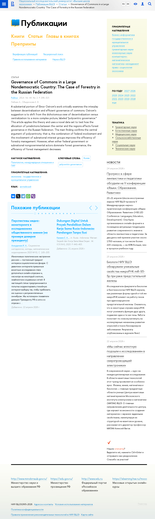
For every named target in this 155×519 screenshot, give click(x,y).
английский (25, 186)
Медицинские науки (125, 134)
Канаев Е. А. (62, 237)
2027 (126, 90)
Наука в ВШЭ (58, 59)
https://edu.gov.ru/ (62, 478)
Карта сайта (87, 514)
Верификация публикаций (25, 54)
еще (114, 102)
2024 (120, 95)
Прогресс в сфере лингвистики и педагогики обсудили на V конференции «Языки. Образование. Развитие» (126, 183)
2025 (114, 95)
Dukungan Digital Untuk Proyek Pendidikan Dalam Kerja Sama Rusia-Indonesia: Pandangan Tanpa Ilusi (76, 226)
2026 (132, 90)
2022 (133, 95)
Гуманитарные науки (126, 127)
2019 (126, 99)
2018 (133, 99)
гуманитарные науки (122, 49)
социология (126, 67)
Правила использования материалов (30, 59)
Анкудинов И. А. (19, 245)
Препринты (23, 44)
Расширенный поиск (53, 54)
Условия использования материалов (74, 504)
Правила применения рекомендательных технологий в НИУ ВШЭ (45, 514)
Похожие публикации (35, 207)
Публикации (44, 22)
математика (118, 63)
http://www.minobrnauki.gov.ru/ (29, 478)
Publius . (15, 97)
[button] (35, 213)
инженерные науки (122, 52)
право (115, 67)
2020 (120, 99)
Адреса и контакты (43, 504)
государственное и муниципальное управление (122, 42)
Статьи (35, 36)
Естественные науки (126, 130)
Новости (113, 162)
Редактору (142, 503)
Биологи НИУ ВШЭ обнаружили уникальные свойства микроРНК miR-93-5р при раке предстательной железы (126, 271)
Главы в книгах (62, 36)
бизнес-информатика (123, 34)
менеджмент (132, 63)
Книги (17, 36)
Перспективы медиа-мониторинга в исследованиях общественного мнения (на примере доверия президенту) (29, 230)
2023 (126, 95)
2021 (114, 99)
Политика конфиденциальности (27, 509)
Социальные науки (125, 145)
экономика (117, 70)
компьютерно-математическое (121, 58)
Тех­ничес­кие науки (125, 148)
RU (123, 4)
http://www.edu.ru (92, 478)
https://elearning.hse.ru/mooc (130, 478)
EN (128, 4)
